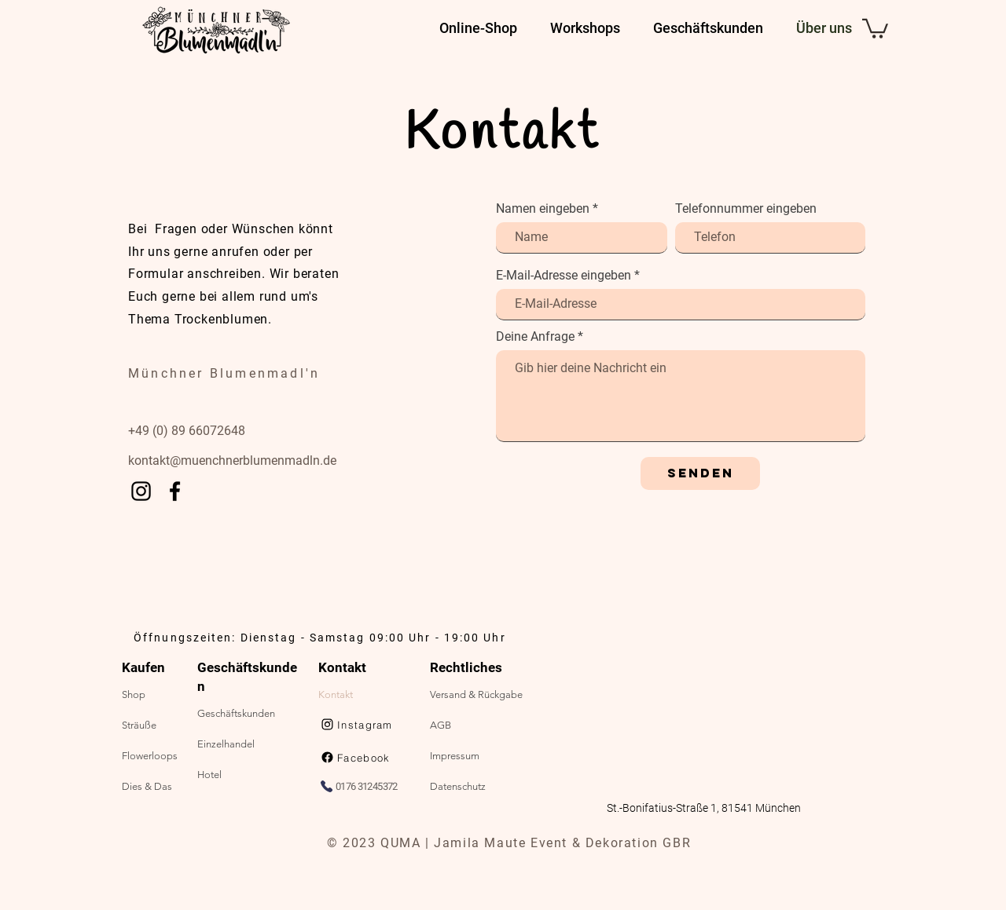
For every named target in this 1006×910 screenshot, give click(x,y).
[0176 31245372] (367, 786)
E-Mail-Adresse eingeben (563, 275)
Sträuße (139, 725)
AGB (440, 725)
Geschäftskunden (236, 713)
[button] (875, 27)
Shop (133, 694)
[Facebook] (175, 491)
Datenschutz (458, 786)
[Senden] (700, 473)
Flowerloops (150, 756)
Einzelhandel (226, 744)
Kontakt (335, 694)
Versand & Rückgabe (476, 694)
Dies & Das (147, 786)
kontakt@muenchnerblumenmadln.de (232, 460)
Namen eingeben (542, 209)
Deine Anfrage (535, 337)
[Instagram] (141, 491)
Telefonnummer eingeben (746, 209)
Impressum (454, 756)
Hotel (209, 774)
